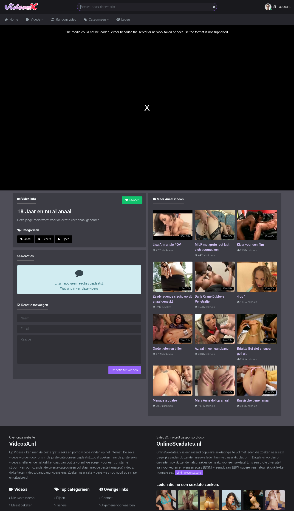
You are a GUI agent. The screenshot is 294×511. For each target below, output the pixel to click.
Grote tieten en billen (168, 348)
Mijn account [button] (278, 6)
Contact (106, 497)
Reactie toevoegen (125, 370)
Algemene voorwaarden (117, 505)
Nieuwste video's (21, 497)
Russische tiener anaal (253, 400)
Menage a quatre (165, 400)
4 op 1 (241, 296)
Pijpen (63, 239)
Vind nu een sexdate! (189, 472)
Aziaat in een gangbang (212, 348)
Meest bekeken (20, 505)
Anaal (25, 239)
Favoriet (132, 200)
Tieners (44, 239)
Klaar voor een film (250, 244)
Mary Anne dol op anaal (212, 400)
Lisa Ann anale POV (167, 244)
